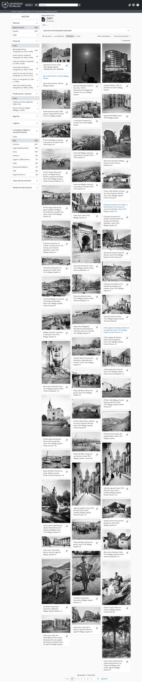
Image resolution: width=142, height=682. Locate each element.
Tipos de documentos (22, 180)
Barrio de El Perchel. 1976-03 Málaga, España (56, 77)
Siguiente (104, 679)
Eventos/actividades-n (25, 167)
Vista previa (47, 36)
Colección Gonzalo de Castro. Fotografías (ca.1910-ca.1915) (25, 74)
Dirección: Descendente (121, 36)
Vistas (25, 152)
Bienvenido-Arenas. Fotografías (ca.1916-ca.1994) (25, 50)
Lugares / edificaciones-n (25, 159)
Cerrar (52, 15)
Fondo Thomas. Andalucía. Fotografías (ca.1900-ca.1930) (25, 56)
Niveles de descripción (22, 187)
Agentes (16, 116)
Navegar (28, 5)
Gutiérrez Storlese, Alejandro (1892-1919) (25, 103)
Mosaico (70, 36)
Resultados (125, 40)
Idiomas (16, 23)
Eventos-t (25, 156)
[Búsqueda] (58, 5)
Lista (77, 36)
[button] (130, 5)
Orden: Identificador (103, 36)
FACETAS (25, 16)
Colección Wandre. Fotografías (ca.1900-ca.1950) (25, 62)
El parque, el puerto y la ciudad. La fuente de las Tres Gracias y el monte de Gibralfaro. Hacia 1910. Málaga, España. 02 (115, 208)
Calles (25, 163)
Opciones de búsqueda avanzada (57, 30)
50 (98, 679)
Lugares (16, 123)
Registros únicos (25, 27)
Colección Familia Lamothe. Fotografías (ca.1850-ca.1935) (25, 86)
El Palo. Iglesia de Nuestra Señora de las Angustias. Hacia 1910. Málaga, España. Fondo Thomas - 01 (116, 330)
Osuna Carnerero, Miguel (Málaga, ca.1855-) (25, 109)
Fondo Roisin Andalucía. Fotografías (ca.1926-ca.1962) (25, 68)
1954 (25, 171)
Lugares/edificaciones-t (25, 148)
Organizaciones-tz (25, 174)
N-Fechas (25, 144)
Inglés (25, 35)
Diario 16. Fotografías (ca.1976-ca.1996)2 (25, 80)
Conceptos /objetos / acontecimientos (21, 131)
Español (25, 31)
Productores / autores (22, 93)
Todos (15, 46)
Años (25, 140)
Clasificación (59, 36)
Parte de (16, 41)
